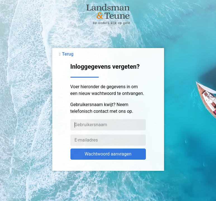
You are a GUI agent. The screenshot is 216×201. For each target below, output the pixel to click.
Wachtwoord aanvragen (108, 154)
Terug (67, 54)
